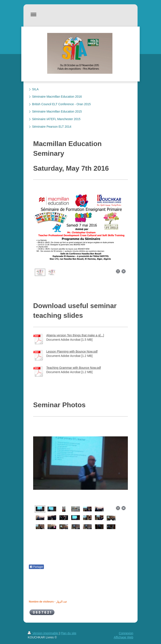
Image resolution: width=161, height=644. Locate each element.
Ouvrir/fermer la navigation (80, 14)
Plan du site (68, 633)
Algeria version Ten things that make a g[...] (75, 335)
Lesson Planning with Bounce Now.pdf (72, 351)
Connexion (126, 633)
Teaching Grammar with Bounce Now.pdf (73, 367)
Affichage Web (123, 637)
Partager (36, 566)
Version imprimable (43, 633)
